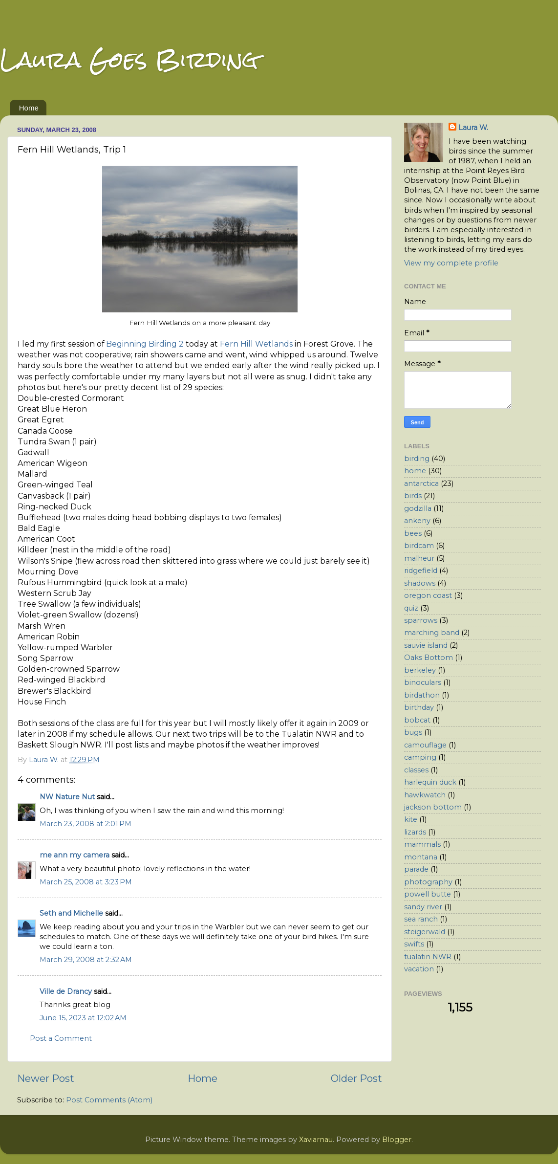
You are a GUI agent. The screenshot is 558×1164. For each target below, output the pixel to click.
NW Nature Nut (67, 796)
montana (420, 857)
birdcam (419, 545)
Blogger (396, 1139)
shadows (419, 583)
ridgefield (420, 570)
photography (428, 882)
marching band (431, 632)
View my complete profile (451, 263)
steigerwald (424, 931)
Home (29, 108)
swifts (414, 944)
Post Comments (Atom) (109, 1100)
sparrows (420, 620)
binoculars (422, 682)
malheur (419, 558)
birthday (419, 707)
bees (413, 533)
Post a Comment (61, 1038)
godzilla (417, 508)
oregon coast (428, 595)
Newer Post (45, 1078)
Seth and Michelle (71, 913)
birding (416, 458)
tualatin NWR (427, 956)
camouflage (425, 745)
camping (420, 757)
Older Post (356, 1078)
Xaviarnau (316, 1139)
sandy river (423, 906)
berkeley (420, 670)
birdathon (422, 695)
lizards (415, 832)
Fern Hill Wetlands (256, 344)
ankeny (417, 520)
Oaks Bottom (428, 657)
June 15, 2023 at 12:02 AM (83, 1017)
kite (410, 819)
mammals (422, 844)
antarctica (421, 483)
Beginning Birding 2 (145, 344)
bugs (413, 732)
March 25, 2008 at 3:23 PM (86, 882)
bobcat (417, 720)
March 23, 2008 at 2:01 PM (85, 823)
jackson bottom (433, 807)
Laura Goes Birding (129, 59)
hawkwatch (425, 795)
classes (416, 770)
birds (413, 495)
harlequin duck (430, 782)
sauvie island (426, 645)
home (415, 470)
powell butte (427, 894)
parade (416, 869)
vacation (419, 969)
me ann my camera (74, 855)
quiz (411, 608)
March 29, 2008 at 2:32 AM (86, 959)
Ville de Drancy (66, 991)
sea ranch (421, 919)
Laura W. (473, 127)
